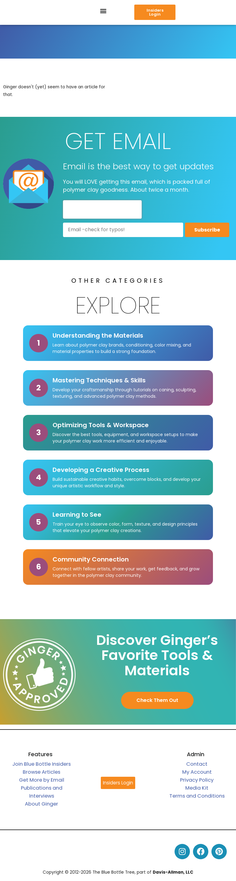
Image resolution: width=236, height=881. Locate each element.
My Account (197, 772)
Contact (196, 764)
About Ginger (41, 803)
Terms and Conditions (197, 795)
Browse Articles (41, 772)
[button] (103, 11)
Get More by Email (41, 779)
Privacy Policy (197, 779)
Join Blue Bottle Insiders (41, 764)
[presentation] (102, 209)
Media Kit (196, 787)
